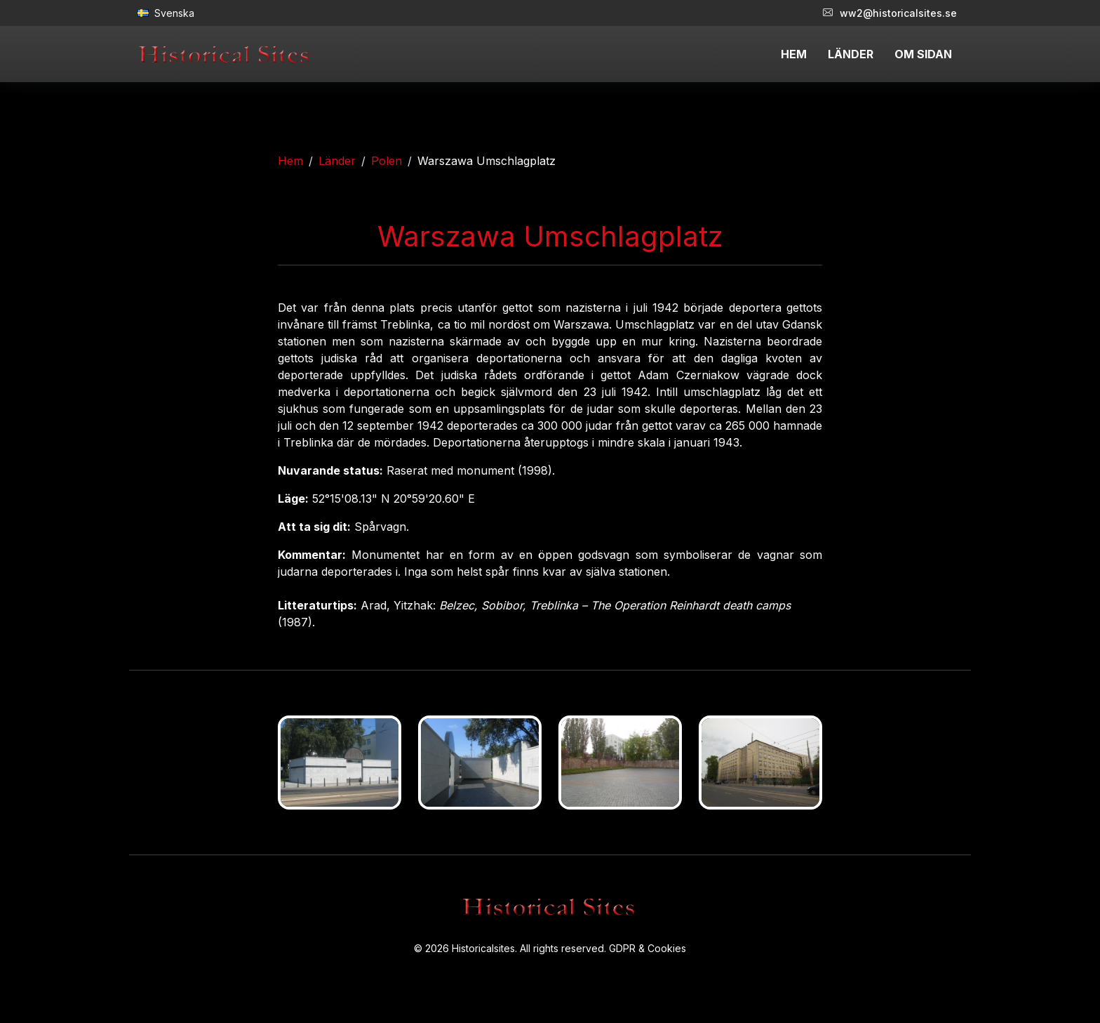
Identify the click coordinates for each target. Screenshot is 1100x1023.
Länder (337, 161)
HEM (794, 54)
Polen (386, 161)
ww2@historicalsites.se (890, 13)
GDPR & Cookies (647, 948)
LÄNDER (850, 54)
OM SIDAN (923, 54)
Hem (290, 161)
